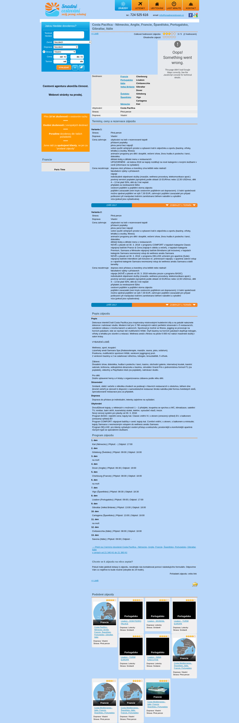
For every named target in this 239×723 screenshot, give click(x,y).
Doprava (48, 47)
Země (49, 42)
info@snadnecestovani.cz (171, 15)
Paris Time (59, 169)
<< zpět (94, 33)
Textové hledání (48, 34)
